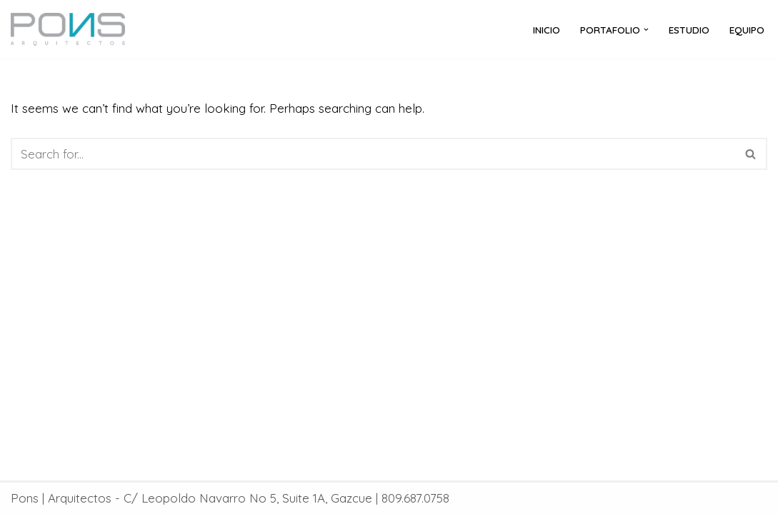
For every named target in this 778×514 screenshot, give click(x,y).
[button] (646, 29)
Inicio (546, 30)
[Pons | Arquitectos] (71, 29)
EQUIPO (746, 30)
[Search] (373, 154)
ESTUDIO (689, 30)
